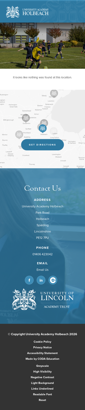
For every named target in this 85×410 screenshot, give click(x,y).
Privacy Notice (42, 347)
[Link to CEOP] (52, 280)
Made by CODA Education (42, 359)
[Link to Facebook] (29, 280)
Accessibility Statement (42, 353)
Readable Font (42, 394)
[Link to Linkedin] (41, 280)
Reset (42, 400)
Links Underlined (42, 388)
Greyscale (42, 366)
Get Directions (42, 144)
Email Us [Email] (42, 269)
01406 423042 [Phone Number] (42, 254)
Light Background (42, 383)
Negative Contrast (42, 377)
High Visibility (42, 371)
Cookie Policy (42, 342)
